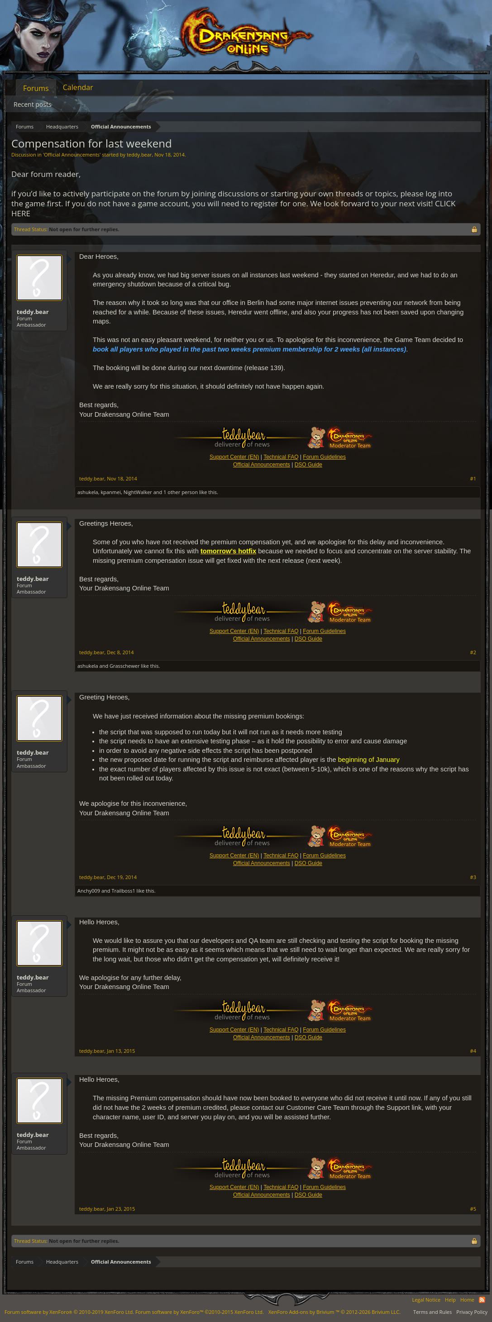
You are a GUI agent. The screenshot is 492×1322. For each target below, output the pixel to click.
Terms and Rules (432, 1311)
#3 (473, 877)
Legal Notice (426, 1299)
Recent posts (33, 104)
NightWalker (138, 492)
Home (467, 1299)
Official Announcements (72, 154)
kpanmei (110, 492)
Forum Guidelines (324, 457)
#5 (473, 1209)
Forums (36, 88)
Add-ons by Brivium (334, 1311)
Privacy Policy (471, 1311)
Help (450, 1299)
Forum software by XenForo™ (199, 1311)
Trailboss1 (123, 890)
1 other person (180, 492)
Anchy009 (88, 890)
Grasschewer (124, 665)
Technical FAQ (280, 457)
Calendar (78, 87)
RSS (482, 1300)
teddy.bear (139, 154)
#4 (473, 1051)
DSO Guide (308, 464)
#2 (473, 652)
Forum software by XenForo (69, 1311)
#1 (473, 479)
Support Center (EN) (234, 457)
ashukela (87, 492)
